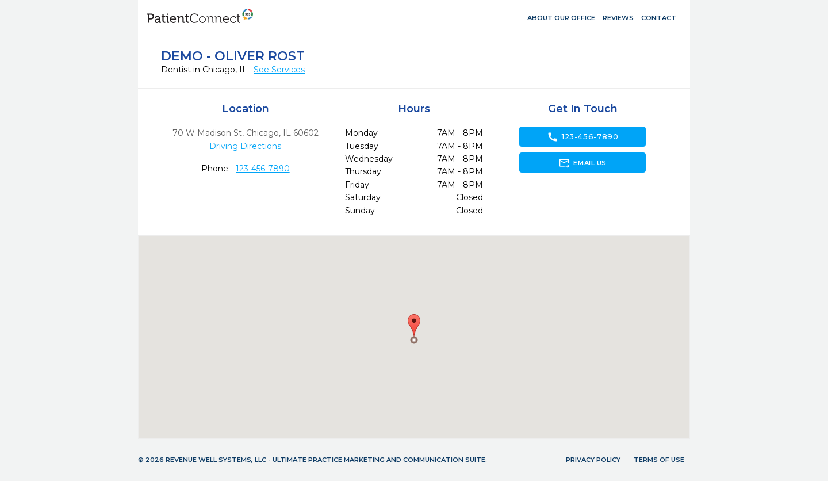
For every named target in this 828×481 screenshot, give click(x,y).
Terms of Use (659, 460)
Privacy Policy (593, 460)
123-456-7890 (263, 168)
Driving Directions (245, 146)
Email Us (582, 163)
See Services (279, 69)
